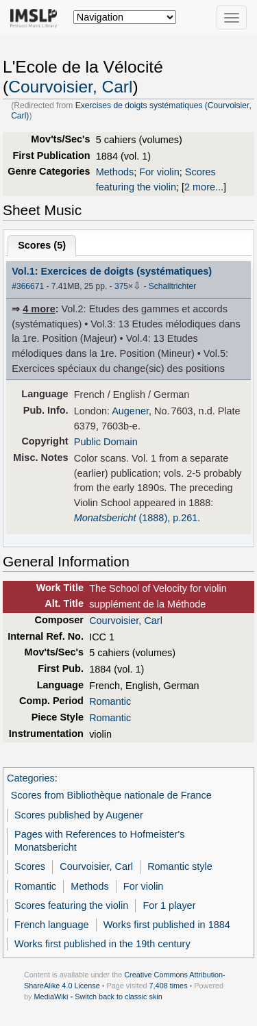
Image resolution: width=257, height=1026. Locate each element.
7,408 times (168, 985)
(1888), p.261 (136, 517)
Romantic (110, 701)
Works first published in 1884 (166, 924)
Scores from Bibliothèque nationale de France (111, 795)
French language (51, 924)
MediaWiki (51, 996)
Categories (31, 778)
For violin (159, 171)
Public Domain (106, 441)
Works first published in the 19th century (102, 943)
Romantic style (179, 866)
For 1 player (169, 905)
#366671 (28, 286)
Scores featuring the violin (71, 905)
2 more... (203, 187)
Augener (130, 410)
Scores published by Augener (78, 815)
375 (121, 286)
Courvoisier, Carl (70, 86)
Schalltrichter (172, 286)
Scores (29, 866)
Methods (115, 171)
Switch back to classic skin (118, 996)
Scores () (42, 245)
